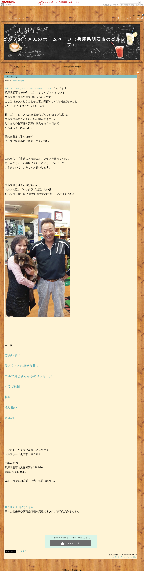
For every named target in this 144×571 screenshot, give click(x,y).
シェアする (21, 551)
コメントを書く (130, 557)
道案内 (9, 418)
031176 (137, 15)
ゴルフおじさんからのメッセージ (39, 88)
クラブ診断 (12, 386)
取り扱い (11, 407)
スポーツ (7, 5)
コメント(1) (117, 557)
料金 (8, 397)
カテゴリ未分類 (18, 80)
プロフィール (18, 18)
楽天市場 (139, 5)
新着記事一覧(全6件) (72, 67)
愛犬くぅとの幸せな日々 (15, 88)
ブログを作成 (128, 5)
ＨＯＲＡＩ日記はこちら (19, 507)
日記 (10, 18)
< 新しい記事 (19, 67)
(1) (16, 76)
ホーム (3, 18)
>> (109, 5)
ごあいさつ (9, 76)
